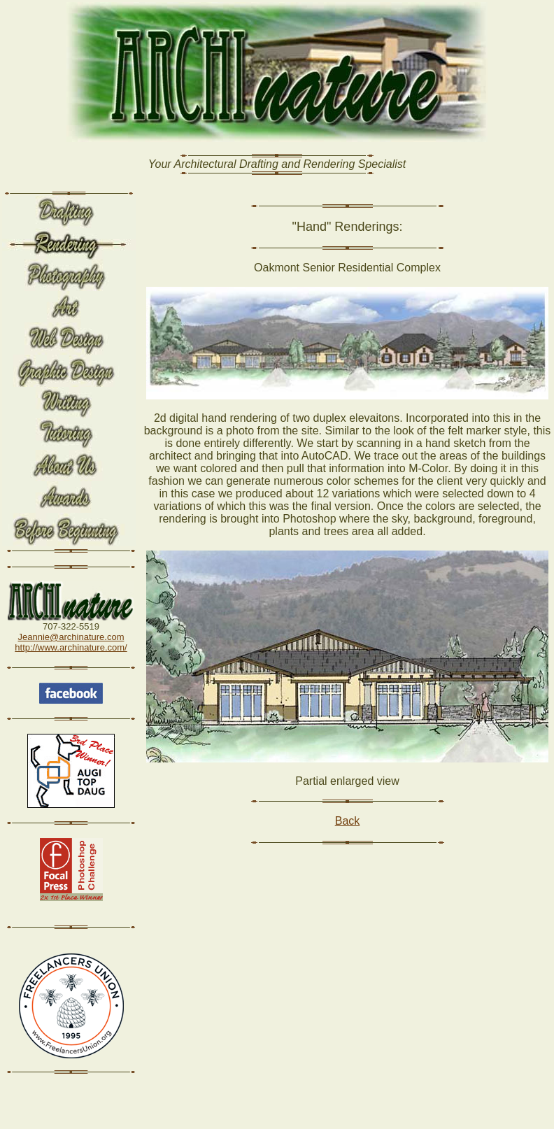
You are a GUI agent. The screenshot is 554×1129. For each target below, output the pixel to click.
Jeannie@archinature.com (71, 637)
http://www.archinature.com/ (71, 647)
